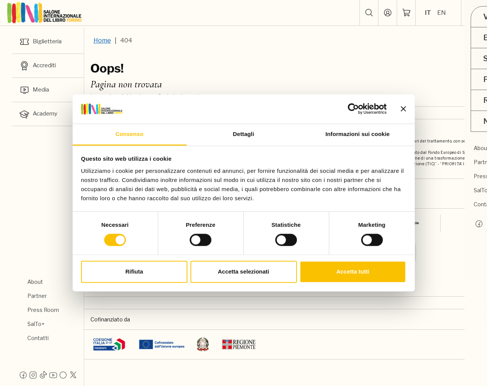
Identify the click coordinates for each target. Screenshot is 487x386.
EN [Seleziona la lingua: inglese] (441, 12)
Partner (37, 296)
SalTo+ (35, 324)
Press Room (43, 310)
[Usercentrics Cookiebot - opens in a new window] (353, 109)
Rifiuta (134, 271)
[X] (73, 374)
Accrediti (39, 66)
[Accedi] (387, 13)
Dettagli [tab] (243, 134)
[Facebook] (23, 374)
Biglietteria (42, 42)
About (35, 281)
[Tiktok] (43, 374)
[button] (369, 13)
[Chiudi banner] (403, 109)
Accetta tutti (353, 271)
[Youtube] (53, 374)
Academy (39, 116)
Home (102, 40)
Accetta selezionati (243, 271)
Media (34, 91)
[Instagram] (33, 374)
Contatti (38, 338)
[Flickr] (63, 374)
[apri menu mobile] (474, 13)
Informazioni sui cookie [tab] (357, 134)
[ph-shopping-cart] (406, 13)
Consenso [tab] (129, 134)
